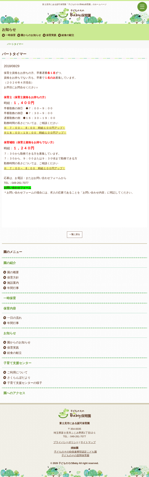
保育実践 (51, 35)
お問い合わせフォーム (17, 187)
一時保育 (10, 35)
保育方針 (13, 277)
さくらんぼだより (18, 377)
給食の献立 (68, 35)
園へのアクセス (14, 393)
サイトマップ (88, 442)
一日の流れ (14, 317)
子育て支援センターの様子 (24, 382)
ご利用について (17, 372)
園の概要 (13, 272)
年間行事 (13, 288)
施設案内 (13, 282)
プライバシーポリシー (66, 442)
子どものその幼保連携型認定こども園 (75, 451)
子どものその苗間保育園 (75, 455)
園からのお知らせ (31, 35)
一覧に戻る (74, 234)
